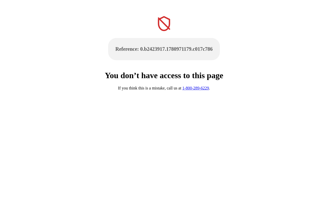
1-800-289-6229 (195, 88)
